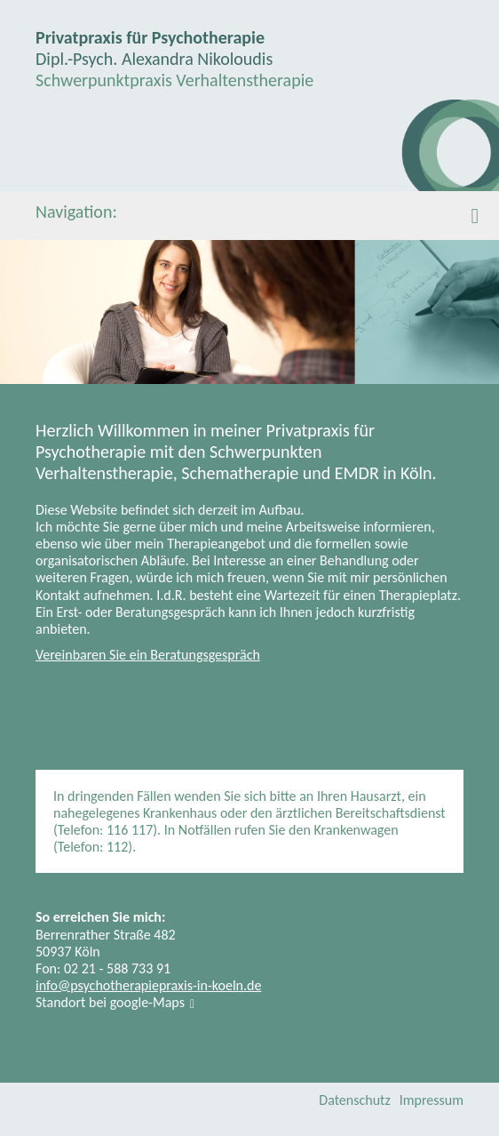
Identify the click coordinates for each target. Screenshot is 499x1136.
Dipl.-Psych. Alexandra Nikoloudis (154, 58)
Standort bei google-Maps (110, 1002)
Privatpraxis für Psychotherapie (150, 37)
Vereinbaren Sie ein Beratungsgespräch (148, 654)
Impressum (431, 1100)
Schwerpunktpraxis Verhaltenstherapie (174, 80)
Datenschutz (354, 1100)
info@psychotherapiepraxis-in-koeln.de (148, 985)
